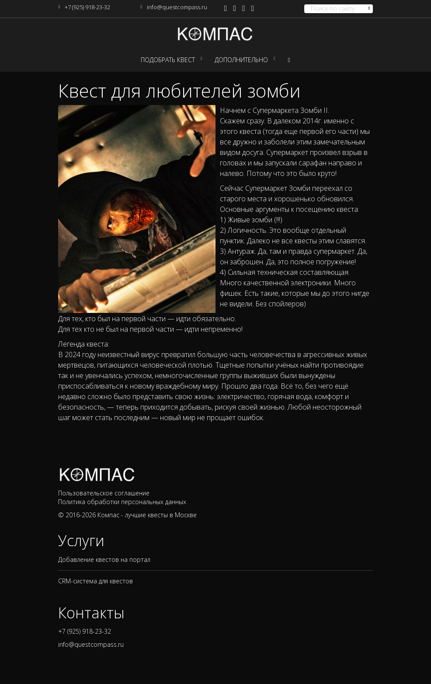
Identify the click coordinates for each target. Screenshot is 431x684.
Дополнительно (241, 60)
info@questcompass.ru (177, 7)
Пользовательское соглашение (103, 493)
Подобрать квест (168, 60)
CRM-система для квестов (95, 581)
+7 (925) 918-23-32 (87, 7)
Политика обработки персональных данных (122, 502)
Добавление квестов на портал (104, 559)
